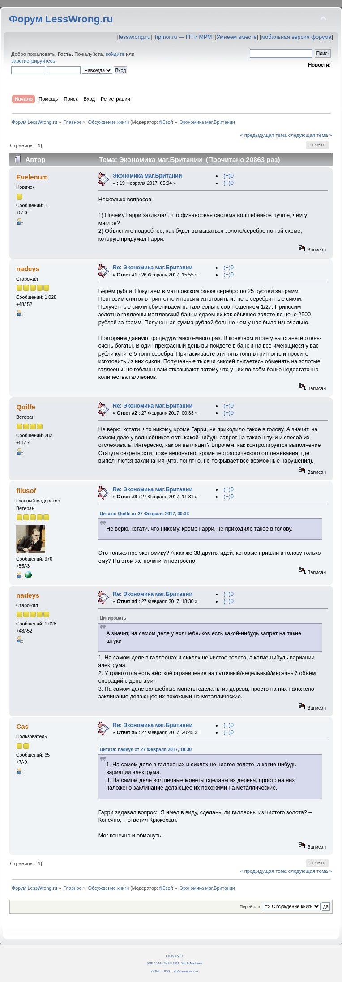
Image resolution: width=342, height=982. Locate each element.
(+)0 (228, 176)
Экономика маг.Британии (147, 176)
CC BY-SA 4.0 (174, 955)
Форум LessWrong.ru (61, 19)
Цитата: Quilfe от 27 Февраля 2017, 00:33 (144, 513)
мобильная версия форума (296, 37)
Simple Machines (191, 963)
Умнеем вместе (236, 37)
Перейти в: (250, 906)
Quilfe (25, 407)
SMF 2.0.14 (154, 963)
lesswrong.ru (134, 37)
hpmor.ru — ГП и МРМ (183, 37)
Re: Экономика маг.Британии (152, 267)
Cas (22, 726)
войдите (115, 54)
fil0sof (165, 122)
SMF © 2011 (171, 963)
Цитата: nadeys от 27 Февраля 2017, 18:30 (146, 749)
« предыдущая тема (263, 135)
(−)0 (228, 183)
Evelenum (32, 177)
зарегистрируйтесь (33, 61)
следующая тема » (310, 135)
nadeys (27, 268)
